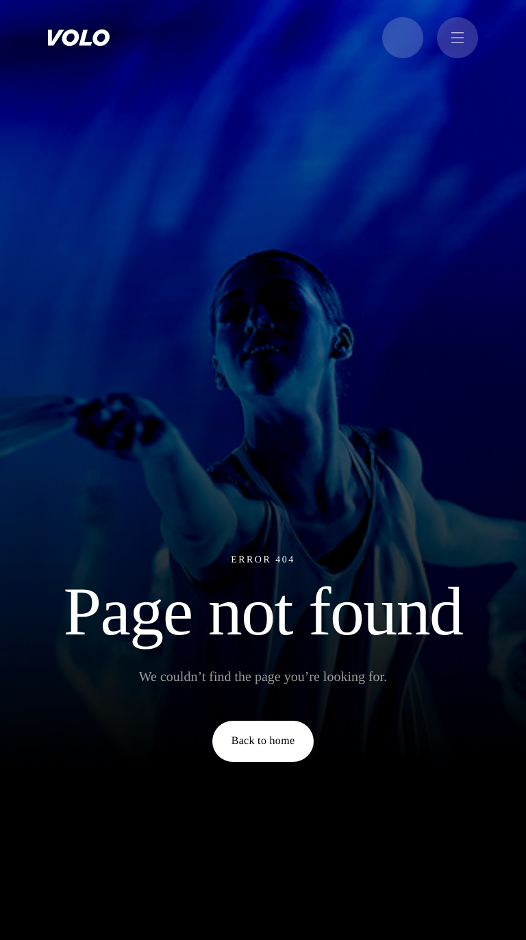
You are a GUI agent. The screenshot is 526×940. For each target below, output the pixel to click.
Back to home (263, 741)
